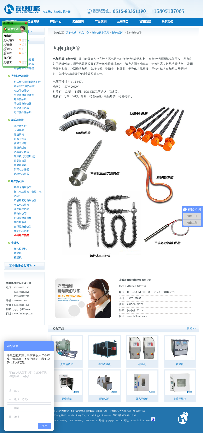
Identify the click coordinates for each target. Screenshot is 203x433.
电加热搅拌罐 (61, 411)
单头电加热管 (21, 204)
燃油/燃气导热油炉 (24, 86)
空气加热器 (20, 55)
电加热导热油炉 (22, 112)
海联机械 (71, 32)
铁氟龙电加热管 (22, 187)
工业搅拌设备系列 (20, 265)
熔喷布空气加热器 (24, 68)
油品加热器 (20, 160)
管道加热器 (17, 49)
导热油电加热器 (20, 75)
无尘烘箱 (19, 130)
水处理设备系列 (19, 31)
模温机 (15, 242)
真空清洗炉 (20, 125)
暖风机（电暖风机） (25, 156)
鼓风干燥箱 (20, 138)
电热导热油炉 (21, 90)
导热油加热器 (21, 108)
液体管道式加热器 (24, 64)
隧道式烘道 (20, 147)
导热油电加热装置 (24, 94)
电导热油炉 (20, 99)
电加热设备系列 (19, 40)
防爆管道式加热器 (24, 59)
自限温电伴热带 (22, 226)
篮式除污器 (139, 411)
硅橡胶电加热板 (22, 217)
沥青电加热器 (21, 169)
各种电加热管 (21, 235)
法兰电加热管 (21, 209)
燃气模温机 (20, 248)
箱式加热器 (17, 119)
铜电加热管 (20, 213)
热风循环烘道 (21, 152)
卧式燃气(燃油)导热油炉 (27, 81)
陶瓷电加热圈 (21, 230)
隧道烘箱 (19, 134)
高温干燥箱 (20, 143)
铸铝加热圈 (20, 222)
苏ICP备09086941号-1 (124, 415)
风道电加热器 (21, 173)
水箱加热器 (20, 165)
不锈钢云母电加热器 (25, 200)
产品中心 (84, 32)
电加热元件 (17, 181)
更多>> (191, 328)
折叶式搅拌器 (78, 411)
